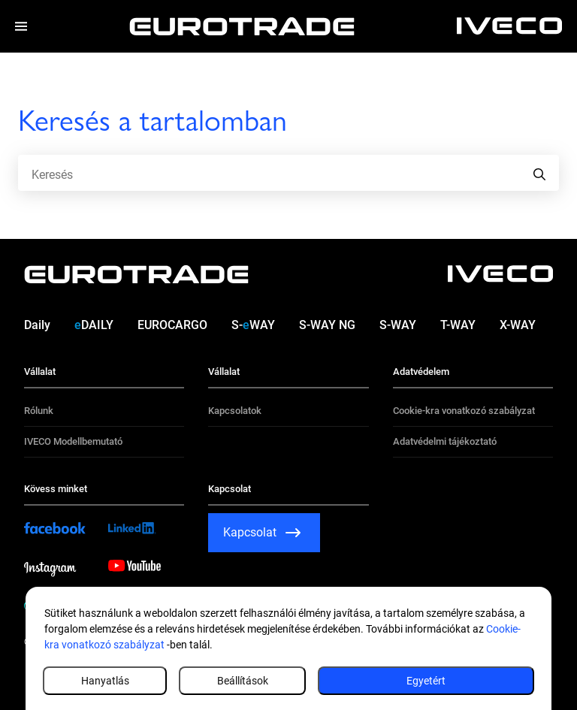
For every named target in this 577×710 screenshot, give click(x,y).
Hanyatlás (105, 681)
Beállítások (242, 681)
